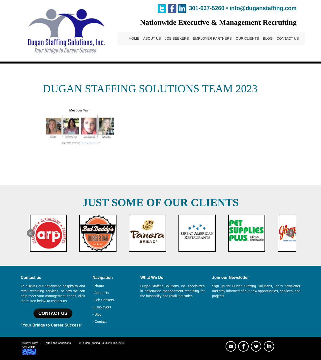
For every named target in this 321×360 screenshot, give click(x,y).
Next (290, 233)
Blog (268, 38)
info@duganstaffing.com (263, 8)
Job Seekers (177, 38)
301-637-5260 (206, 8)
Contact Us (288, 38)
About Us (152, 38)
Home (134, 38)
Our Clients (247, 38)
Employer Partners (212, 38)
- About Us (100, 293)
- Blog (97, 314)
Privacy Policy (29, 342)
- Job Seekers (103, 300)
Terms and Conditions (57, 342)
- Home (98, 286)
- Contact (99, 322)
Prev (31, 233)
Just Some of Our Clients (160, 202)
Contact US (52, 313)
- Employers (101, 307)
